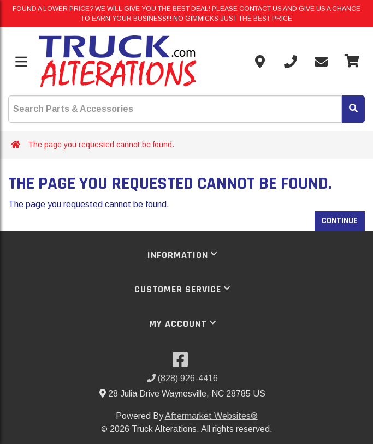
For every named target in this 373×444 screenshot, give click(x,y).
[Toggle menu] (21, 62)
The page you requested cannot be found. (101, 144)
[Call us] (290, 62)
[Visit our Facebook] (182, 363)
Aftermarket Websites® (211, 416)
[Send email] (321, 62)
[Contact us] (260, 62)
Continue (340, 220)
